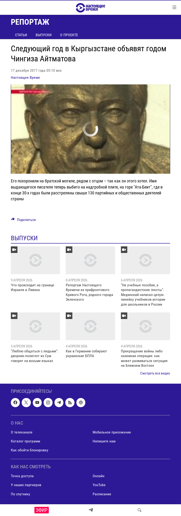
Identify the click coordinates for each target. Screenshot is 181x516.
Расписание (102, 494)
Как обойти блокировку (29, 450)
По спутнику (20, 494)
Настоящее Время (25, 77)
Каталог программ (25, 441)
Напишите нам (104, 441)
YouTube (99, 485)
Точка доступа (22, 476)
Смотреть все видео (155, 373)
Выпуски (44, 35)
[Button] (23, 221)
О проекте (69, 35)
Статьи (21, 35)
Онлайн (98, 476)
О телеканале (22, 432)
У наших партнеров (26, 485)
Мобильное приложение (112, 432)
